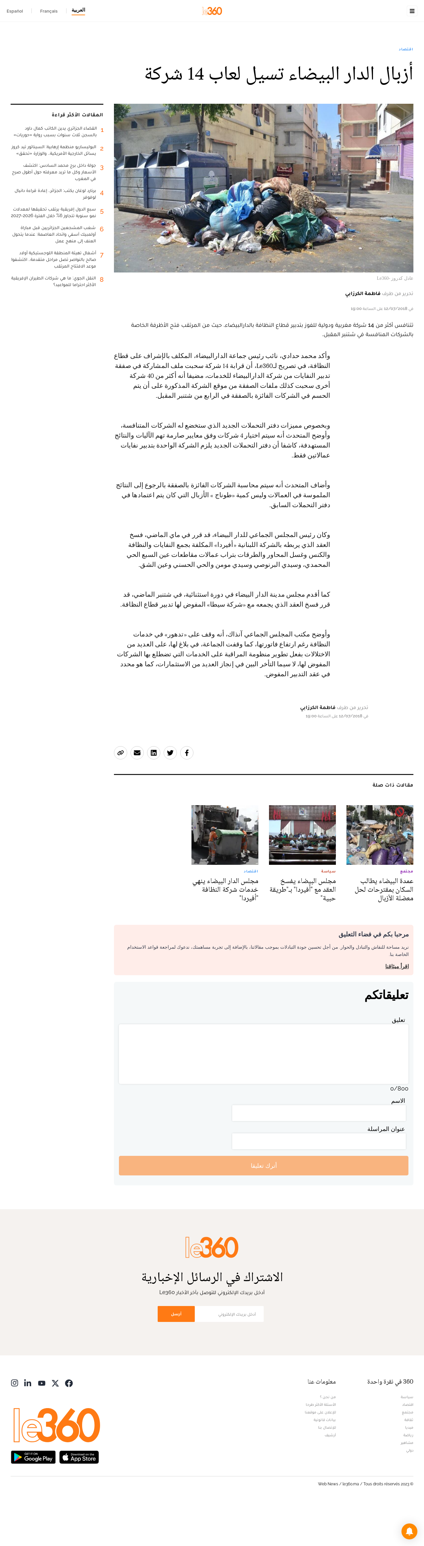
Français (49, 11)
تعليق (398, 1061)
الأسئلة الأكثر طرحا (321, 1446)
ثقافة (408, 1461)
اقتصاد (406, 91)
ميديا (409, 1469)
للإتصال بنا (327, 1469)
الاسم (398, 1142)
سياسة (407, 1438)
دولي (409, 1492)
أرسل (176, 1355)
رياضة (408, 1476)
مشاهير (407, 1484)
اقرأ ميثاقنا (397, 1008)
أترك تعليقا (264, 1207)
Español (15, 11)
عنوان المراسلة (386, 1170)
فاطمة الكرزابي (363, 335)
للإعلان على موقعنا (320, 1454)
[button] (409, 1531)
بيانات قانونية (325, 1461)
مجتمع (407, 1454)
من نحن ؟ (328, 1438)
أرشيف (330, 1476)
